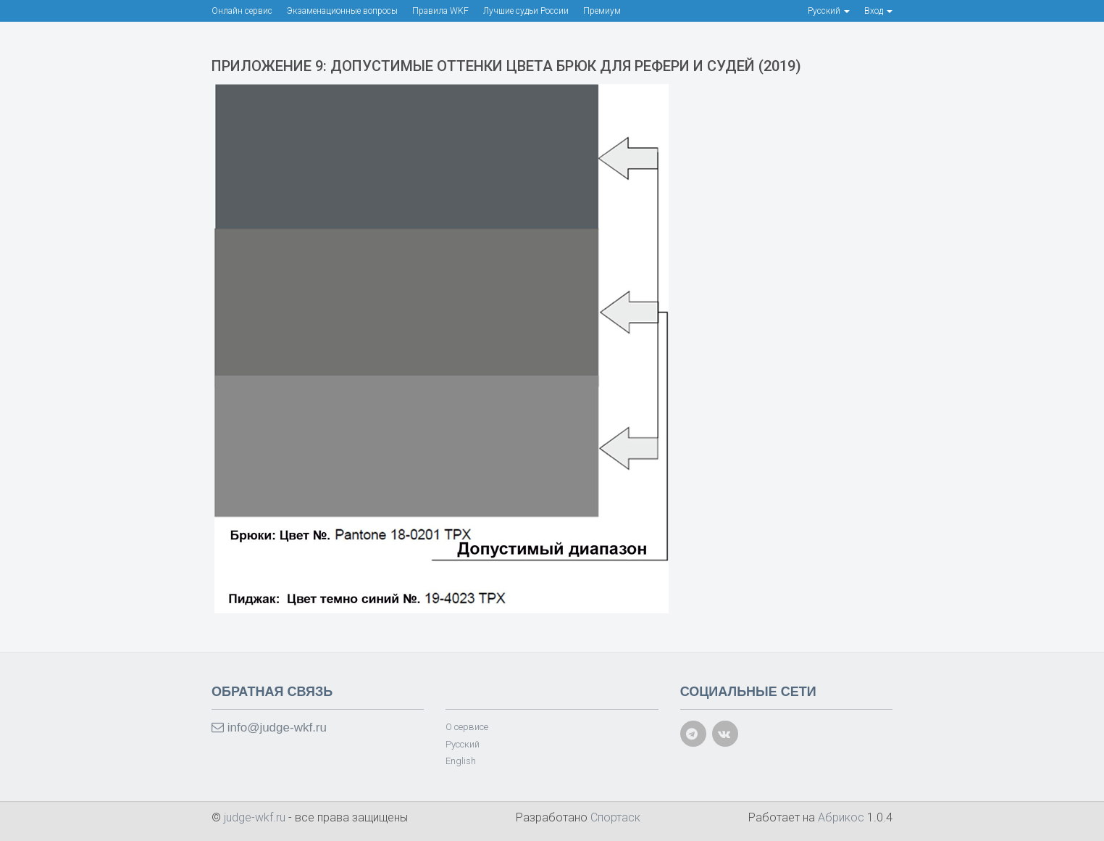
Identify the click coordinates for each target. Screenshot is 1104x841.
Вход (878, 11)
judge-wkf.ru (256, 817)
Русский (463, 744)
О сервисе (467, 726)
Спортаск (615, 817)
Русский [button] (829, 11)
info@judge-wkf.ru (269, 727)
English (461, 760)
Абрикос (841, 817)
